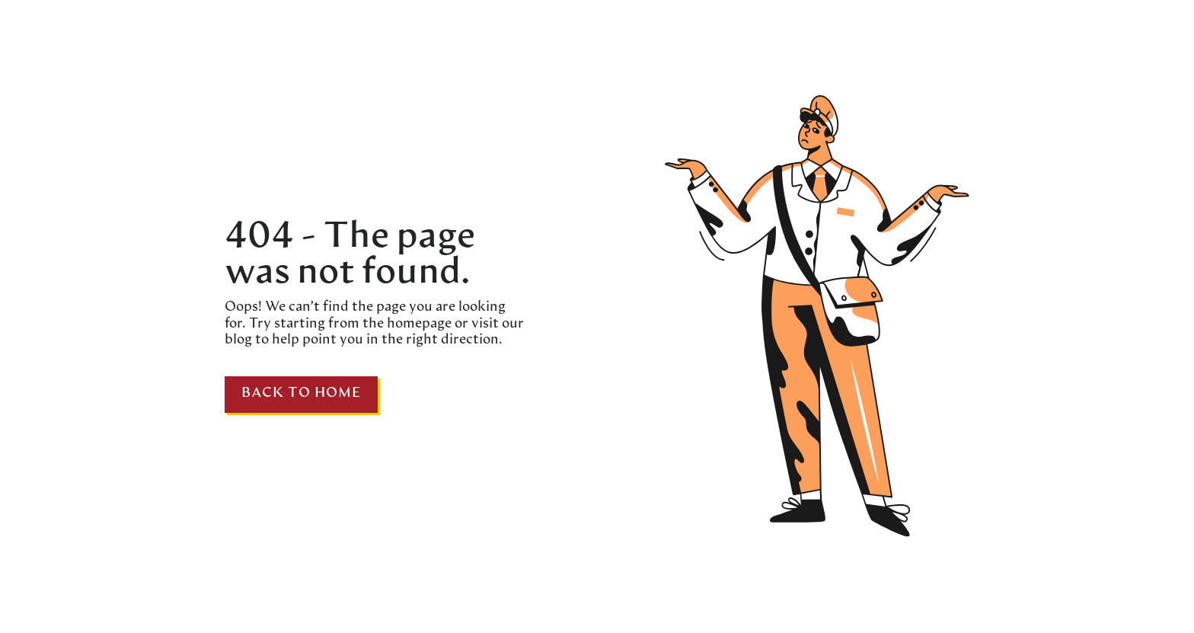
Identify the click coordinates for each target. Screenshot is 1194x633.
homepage (418, 324)
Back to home (301, 393)
